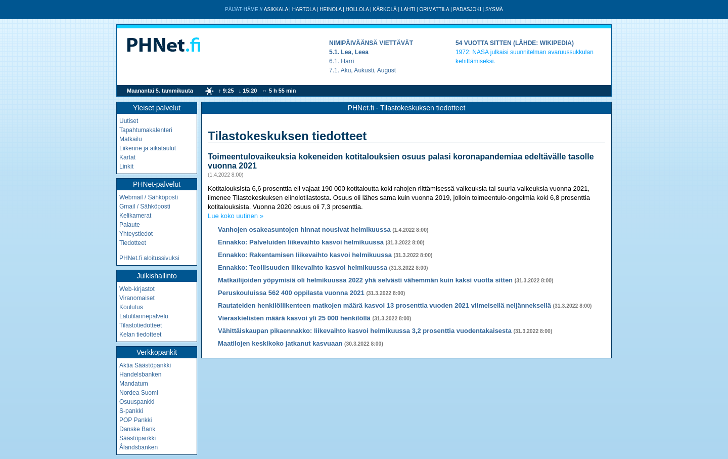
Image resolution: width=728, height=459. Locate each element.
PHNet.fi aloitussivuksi (149, 258)
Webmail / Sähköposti (148, 197)
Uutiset (128, 120)
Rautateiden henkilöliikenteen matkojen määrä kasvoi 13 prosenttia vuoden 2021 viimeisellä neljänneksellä (384, 305)
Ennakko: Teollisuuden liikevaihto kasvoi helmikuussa (302, 267)
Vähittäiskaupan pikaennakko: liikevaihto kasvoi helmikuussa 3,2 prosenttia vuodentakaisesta (365, 331)
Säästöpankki (137, 438)
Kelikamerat (135, 215)
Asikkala (276, 9)
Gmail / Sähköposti (144, 206)
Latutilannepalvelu (143, 316)
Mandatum (133, 383)
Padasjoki (467, 9)
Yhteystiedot (136, 233)
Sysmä (494, 9)
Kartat (127, 157)
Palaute (129, 224)
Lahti (408, 9)
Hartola (303, 9)
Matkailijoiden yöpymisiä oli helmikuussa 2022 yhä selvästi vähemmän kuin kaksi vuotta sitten (365, 280)
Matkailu (130, 139)
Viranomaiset (137, 298)
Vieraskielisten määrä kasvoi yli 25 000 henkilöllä (294, 318)
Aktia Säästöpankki (145, 365)
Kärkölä (385, 9)
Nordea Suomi (138, 392)
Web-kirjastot (137, 289)
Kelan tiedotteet (140, 334)
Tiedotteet (132, 242)
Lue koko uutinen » (235, 216)
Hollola (357, 9)
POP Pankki (135, 420)
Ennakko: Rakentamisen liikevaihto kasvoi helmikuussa (305, 255)
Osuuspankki (136, 401)
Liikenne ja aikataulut (147, 148)
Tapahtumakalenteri (145, 130)
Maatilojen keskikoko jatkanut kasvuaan (280, 343)
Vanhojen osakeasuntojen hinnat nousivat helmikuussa (304, 229)
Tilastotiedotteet (140, 325)
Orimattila (434, 9)
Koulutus (131, 307)
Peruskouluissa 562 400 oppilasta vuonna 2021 (291, 293)
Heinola (330, 9)
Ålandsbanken (138, 447)
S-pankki (131, 410)
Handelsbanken (140, 374)
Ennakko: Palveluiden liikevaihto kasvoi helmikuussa (301, 242)
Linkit (126, 166)
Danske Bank (137, 429)
